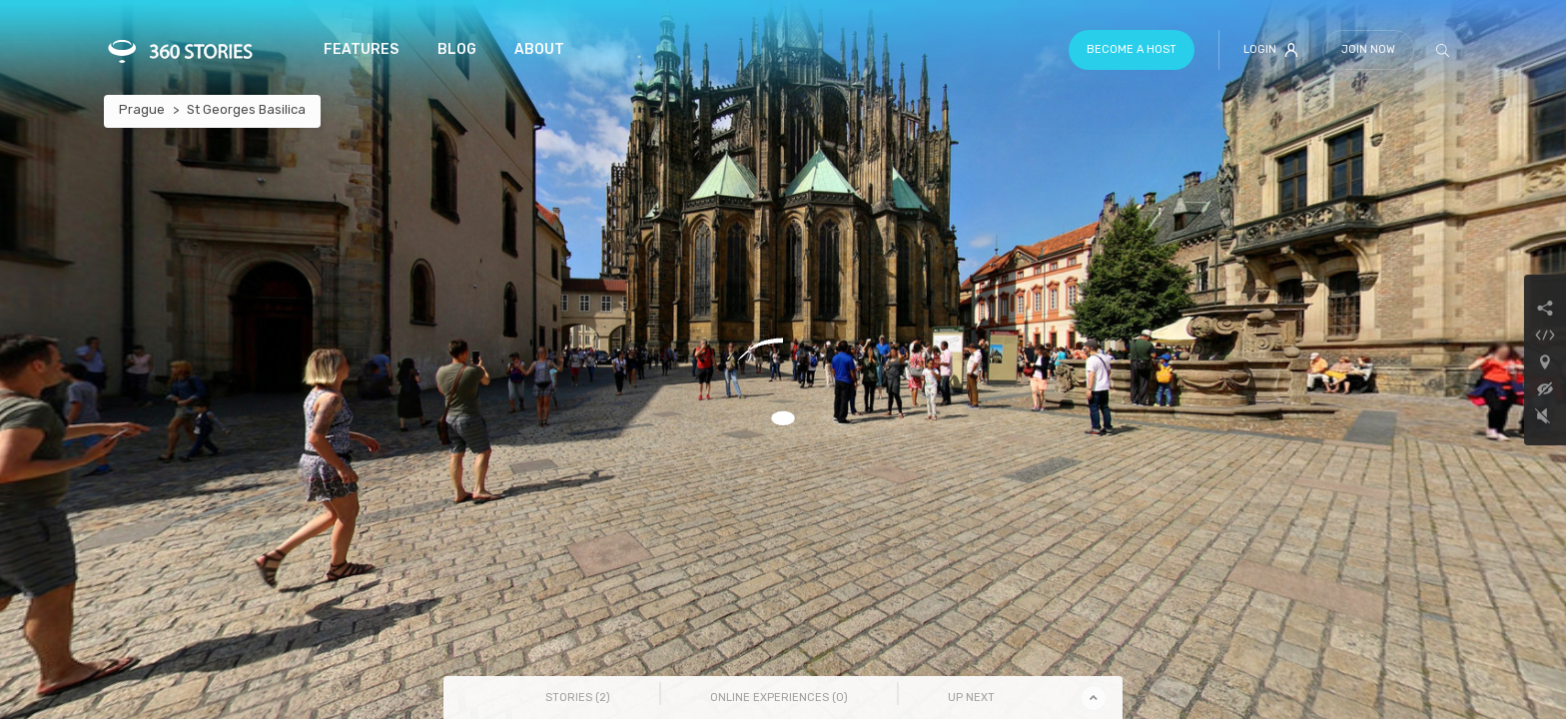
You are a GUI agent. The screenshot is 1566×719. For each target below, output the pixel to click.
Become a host (1131, 49)
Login (1270, 50)
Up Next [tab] (971, 697)
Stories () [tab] (577, 697)
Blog (456, 49)
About (539, 49)
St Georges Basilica (246, 109)
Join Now (1368, 49)
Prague (142, 109)
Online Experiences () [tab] (779, 697)
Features (361, 49)
